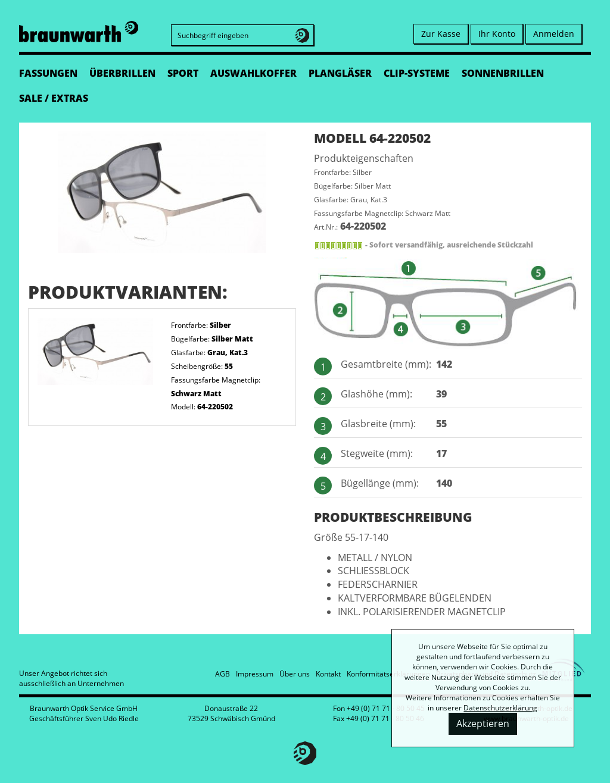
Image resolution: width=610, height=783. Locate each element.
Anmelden (553, 33)
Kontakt (328, 674)
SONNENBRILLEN (503, 73)
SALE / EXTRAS (53, 98)
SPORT (182, 73)
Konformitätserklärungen (388, 674)
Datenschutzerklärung (500, 708)
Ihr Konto (496, 33)
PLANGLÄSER (340, 73)
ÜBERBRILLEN (122, 73)
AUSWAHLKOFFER (253, 73)
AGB (222, 674)
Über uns (294, 674)
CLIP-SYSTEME (417, 73)
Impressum (254, 674)
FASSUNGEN (48, 73)
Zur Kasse (440, 33)
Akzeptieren (482, 723)
